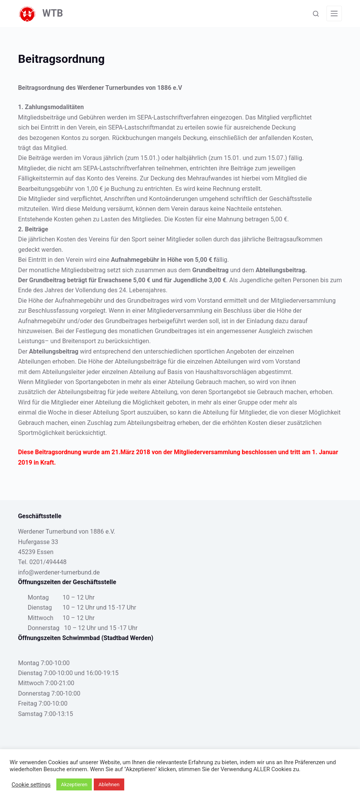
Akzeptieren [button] (74, 784)
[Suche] (316, 14)
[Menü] (334, 13)
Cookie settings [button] (31, 784)
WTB (52, 13)
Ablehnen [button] (108, 784)
